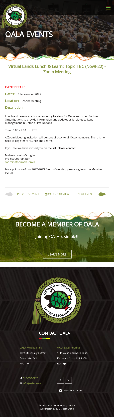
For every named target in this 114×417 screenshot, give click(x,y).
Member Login (70, 390)
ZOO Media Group (65, 408)
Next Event (92, 194)
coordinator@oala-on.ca (20, 162)
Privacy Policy (60, 405)
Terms (72, 405)
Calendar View (57, 194)
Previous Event (22, 194)
